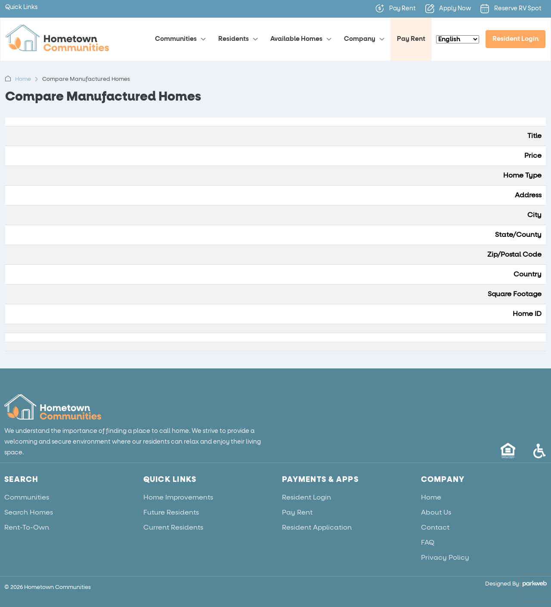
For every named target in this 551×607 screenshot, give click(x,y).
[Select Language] (457, 39)
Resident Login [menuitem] (515, 39)
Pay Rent (411, 39)
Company (359, 39)
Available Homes (296, 39)
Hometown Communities (57, 587)
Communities (176, 39)
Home (23, 79)
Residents (233, 39)
